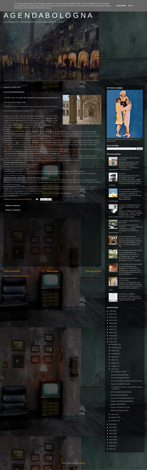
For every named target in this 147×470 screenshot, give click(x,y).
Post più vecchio (93, 271)
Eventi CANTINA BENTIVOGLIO (122, 398)
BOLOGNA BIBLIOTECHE (128, 189)
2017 (111, 339)
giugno (113, 363)
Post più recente (11, 271)
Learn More (121, 6)
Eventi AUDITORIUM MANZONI (122, 401)
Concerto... (122, 174)
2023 (111, 320)
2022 (111, 323)
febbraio (114, 417)
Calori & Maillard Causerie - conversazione (128, 279)
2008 (111, 446)
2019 (111, 332)
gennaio (114, 420)
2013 (111, 430)
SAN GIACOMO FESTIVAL (120, 378)
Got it (130, 6)
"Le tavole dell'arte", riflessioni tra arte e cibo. (126, 381)
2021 (111, 326)
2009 (111, 443)
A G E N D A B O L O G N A (48, 15)
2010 (111, 440)
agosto (113, 357)
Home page (52, 271)
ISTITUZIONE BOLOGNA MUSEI (130, 250)
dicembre (114, 344)
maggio (114, 366)
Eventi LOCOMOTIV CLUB (120, 384)
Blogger (82, 463)
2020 (111, 329)
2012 (111, 433)
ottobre (113, 350)
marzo (113, 414)
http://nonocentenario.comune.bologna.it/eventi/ (33, 195)
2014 (111, 427)
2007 (111, 449)
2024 (111, 317)
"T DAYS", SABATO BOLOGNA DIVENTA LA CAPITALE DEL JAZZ (129, 207)
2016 (111, 342)
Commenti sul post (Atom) (20, 276)
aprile (113, 369)
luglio (113, 360)
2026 (111, 311)
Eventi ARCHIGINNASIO (127, 237)
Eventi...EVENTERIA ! (118, 404)
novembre (115, 347)
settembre (115, 354)
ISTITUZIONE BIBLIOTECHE (121, 392)
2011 (111, 437)
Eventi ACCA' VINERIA (127, 294)
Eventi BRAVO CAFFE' (119, 372)
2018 (111, 336)
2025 (111, 314)
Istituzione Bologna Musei (120, 375)
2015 (111, 424)
